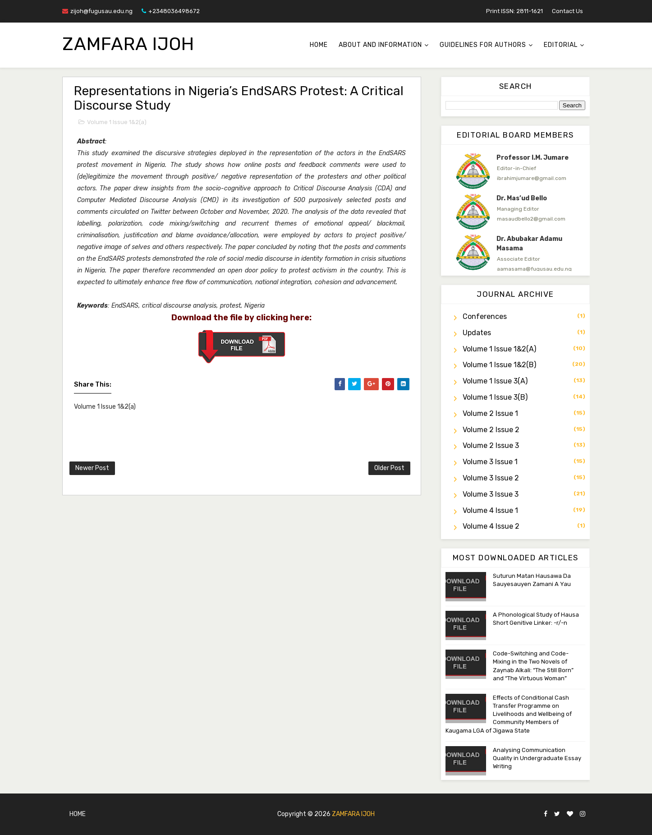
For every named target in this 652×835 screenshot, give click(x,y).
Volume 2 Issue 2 (491, 429)
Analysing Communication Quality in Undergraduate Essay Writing (537, 758)
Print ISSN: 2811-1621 (514, 11)
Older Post (389, 468)
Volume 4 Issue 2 (491, 526)
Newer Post (92, 468)
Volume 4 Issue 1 (490, 510)
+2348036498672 (171, 11)
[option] (515, 170)
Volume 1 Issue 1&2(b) (499, 364)
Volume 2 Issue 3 (491, 445)
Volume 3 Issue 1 (490, 461)
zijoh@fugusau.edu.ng (97, 11)
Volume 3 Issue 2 (491, 478)
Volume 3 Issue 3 (491, 494)
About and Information (380, 45)
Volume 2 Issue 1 (490, 413)
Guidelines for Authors (483, 45)
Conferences (485, 316)
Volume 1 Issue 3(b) (495, 397)
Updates (477, 332)
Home (319, 45)
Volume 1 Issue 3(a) (495, 381)
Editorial (561, 45)
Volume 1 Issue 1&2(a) (117, 122)
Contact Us (567, 11)
